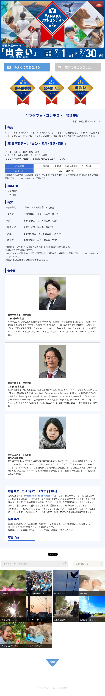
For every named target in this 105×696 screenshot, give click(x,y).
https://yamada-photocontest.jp (41, 495)
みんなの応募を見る (27, 67)
